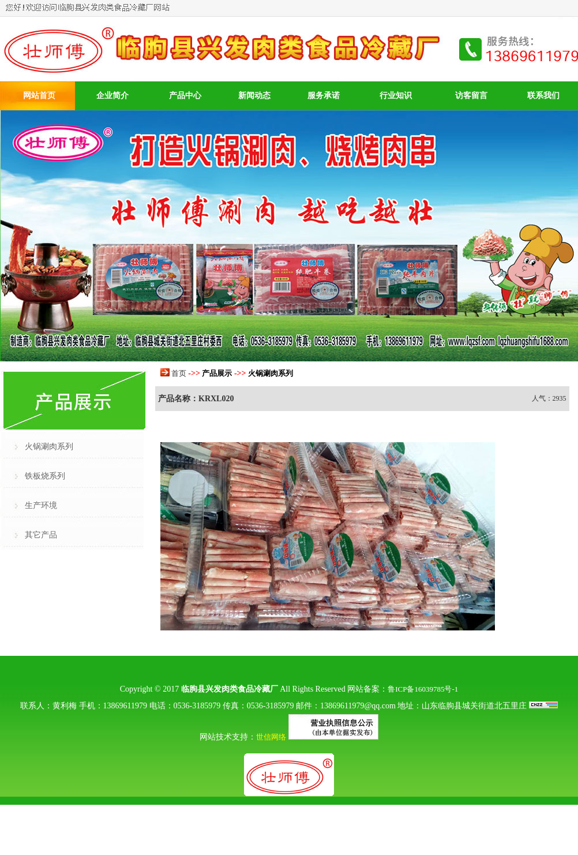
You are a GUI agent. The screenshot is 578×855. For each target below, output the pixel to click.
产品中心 (185, 95)
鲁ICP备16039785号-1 (423, 689)
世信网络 (271, 737)
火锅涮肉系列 (49, 446)
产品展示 (217, 373)
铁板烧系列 (45, 476)
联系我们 (543, 95)
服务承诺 (323, 95)
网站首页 (39, 95)
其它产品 (41, 535)
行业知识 (396, 95)
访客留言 (471, 95)
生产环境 (41, 505)
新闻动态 (254, 95)
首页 (178, 373)
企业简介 (112, 95)
